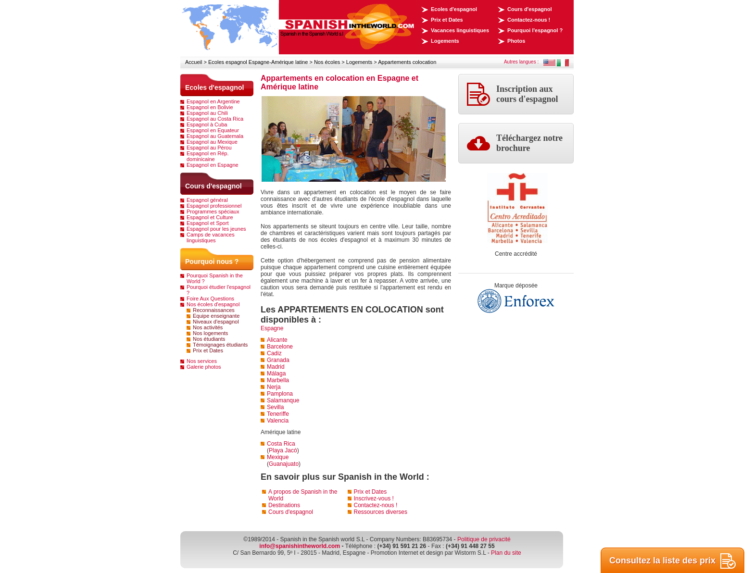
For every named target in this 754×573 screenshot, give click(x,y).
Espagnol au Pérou (209, 147)
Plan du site (506, 552)
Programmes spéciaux (213, 211)
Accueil (193, 62)
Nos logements (210, 333)
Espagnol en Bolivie (210, 107)
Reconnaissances (214, 310)
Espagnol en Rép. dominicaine (207, 156)
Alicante (277, 339)
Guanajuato (284, 464)
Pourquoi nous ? (212, 261)
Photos (516, 41)
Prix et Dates (447, 20)
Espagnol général (207, 200)
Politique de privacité (484, 539)
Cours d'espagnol (529, 9)
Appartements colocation (407, 62)
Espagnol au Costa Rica (215, 119)
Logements (445, 41)
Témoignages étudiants (220, 345)
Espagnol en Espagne (213, 165)
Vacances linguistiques (460, 30)
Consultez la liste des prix (672, 561)
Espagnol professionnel (214, 206)
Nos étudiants (209, 339)
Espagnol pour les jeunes (216, 229)
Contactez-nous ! (528, 20)
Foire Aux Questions (210, 298)
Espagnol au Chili (207, 113)
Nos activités (208, 327)
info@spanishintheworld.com (299, 546)
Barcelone (280, 346)
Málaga (276, 373)
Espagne (272, 328)
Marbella (278, 380)
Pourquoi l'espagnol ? (535, 30)
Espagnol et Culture (210, 217)
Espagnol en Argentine (213, 101)
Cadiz (274, 353)
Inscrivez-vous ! (374, 498)
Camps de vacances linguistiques (211, 237)
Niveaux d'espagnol (216, 321)
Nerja (274, 387)
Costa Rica (281, 443)
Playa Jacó (283, 450)
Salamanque (283, 400)
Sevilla (275, 407)
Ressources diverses (380, 512)
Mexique (278, 457)
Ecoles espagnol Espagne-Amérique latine (258, 62)
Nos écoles (327, 62)
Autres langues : (521, 61)
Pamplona (280, 393)
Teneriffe (278, 414)
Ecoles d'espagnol (454, 9)
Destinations (284, 505)
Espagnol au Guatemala (215, 136)
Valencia (278, 420)
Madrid (276, 366)
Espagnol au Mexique (212, 142)
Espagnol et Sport (207, 223)
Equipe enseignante (216, 316)
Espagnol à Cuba (207, 124)
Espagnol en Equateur (213, 130)
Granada (278, 360)
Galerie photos (204, 367)
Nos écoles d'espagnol (213, 304)
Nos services (202, 361)
